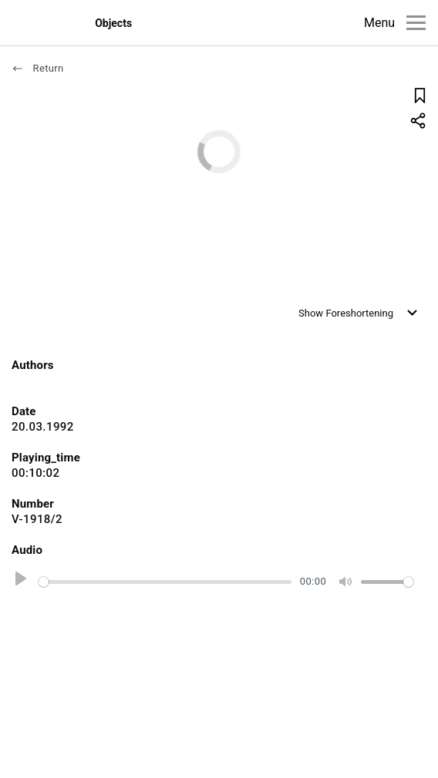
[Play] (18, 581)
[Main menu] (416, 23)
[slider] (165, 582)
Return (38, 68)
